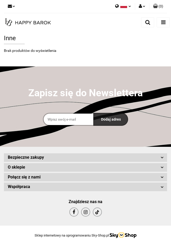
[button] (158, 6)
